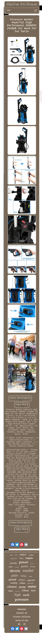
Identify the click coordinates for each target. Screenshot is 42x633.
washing (13, 583)
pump (22, 586)
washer (28, 570)
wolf (11, 555)
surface (22, 554)
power (23, 562)
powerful (17, 591)
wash (26, 595)
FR (24, 624)
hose (33, 590)
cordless (31, 555)
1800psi (10, 591)
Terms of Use (21, 620)
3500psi (23, 576)
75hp (21, 558)
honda (32, 567)
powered (30, 583)
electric (15, 571)
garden (24, 566)
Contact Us (21, 613)
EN (19, 624)
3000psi (11, 567)
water (32, 586)
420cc (32, 563)
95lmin (25, 590)
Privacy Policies (21, 617)
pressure (22, 599)
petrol (12, 579)
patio (14, 575)
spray (30, 576)
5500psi (22, 583)
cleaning (17, 567)
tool (16, 555)
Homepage (21, 609)
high (17, 595)
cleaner (12, 586)
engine (29, 557)
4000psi (21, 580)
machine (14, 559)
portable (13, 563)
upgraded (31, 580)
